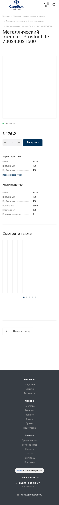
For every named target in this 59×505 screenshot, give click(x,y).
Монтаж (29, 410)
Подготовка (29, 428)
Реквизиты (29, 393)
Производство (29, 440)
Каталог (29, 435)
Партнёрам (29, 458)
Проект (29, 423)
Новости (29, 449)
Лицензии (29, 384)
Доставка (30, 406)
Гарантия (29, 414)
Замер (29, 419)
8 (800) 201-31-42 (29, 483)
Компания (29, 379)
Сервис (29, 400)
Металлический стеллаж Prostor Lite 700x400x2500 (29, 280)
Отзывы (29, 389)
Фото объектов (29, 445)
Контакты (30, 462)
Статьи (29, 453)
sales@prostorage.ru (31, 494)
